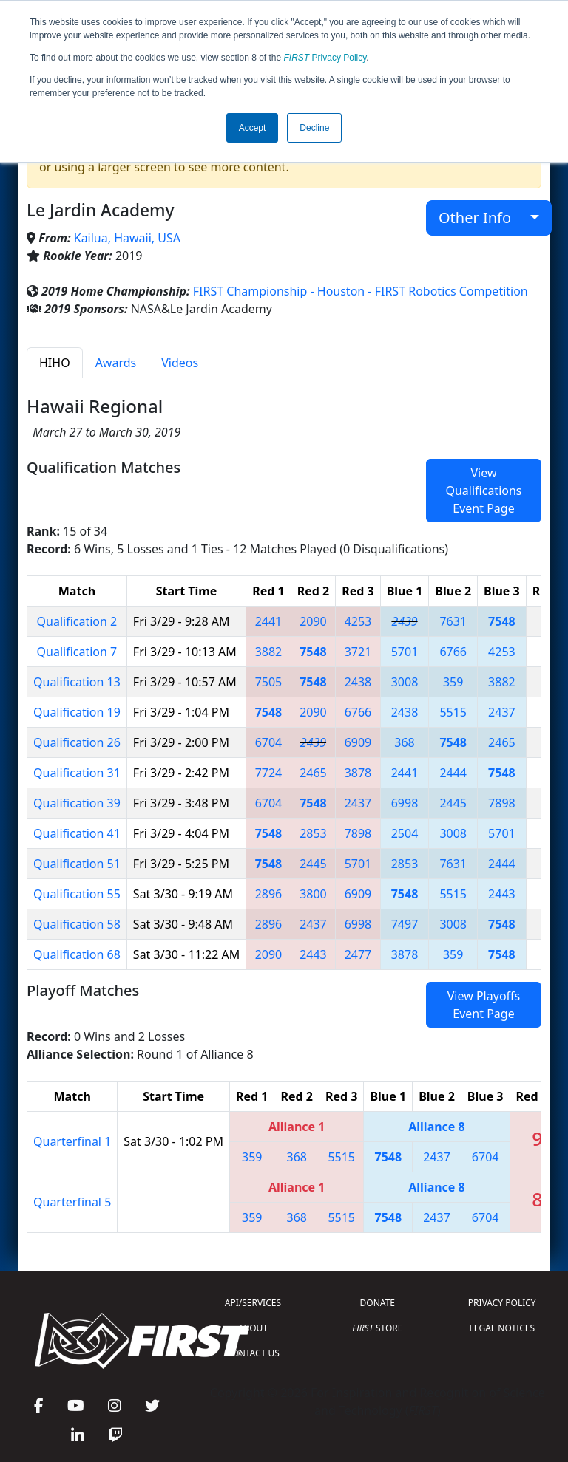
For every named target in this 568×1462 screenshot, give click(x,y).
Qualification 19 (77, 712)
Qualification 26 (77, 742)
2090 (313, 621)
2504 (405, 833)
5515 (453, 712)
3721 (358, 651)
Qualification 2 (77, 621)
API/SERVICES (253, 1303)
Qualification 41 (77, 833)
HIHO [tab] (54, 363)
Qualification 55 (77, 894)
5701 (405, 651)
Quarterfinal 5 (72, 1202)
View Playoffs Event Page (483, 1005)
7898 (501, 803)
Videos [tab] (179, 363)
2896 (269, 894)
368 (404, 742)
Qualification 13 (77, 682)
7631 (453, 621)
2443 (501, 894)
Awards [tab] (116, 363)
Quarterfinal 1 (72, 1141)
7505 (269, 682)
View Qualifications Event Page (483, 490)
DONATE (377, 1303)
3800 (313, 894)
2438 (358, 682)
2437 (501, 712)
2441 (269, 621)
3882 (269, 651)
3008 (405, 682)
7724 (269, 773)
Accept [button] (252, 128)
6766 (453, 651)
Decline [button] (314, 128)
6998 (405, 803)
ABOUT (253, 1328)
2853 (313, 833)
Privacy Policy (325, 57)
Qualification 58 (77, 924)
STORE (377, 1328)
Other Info (483, 218)
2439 (404, 621)
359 (453, 682)
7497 (405, 924)
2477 (358, 954)
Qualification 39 (77, 803)
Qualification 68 (77, 954)
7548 (501, 621)
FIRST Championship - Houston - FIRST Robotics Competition (360, 291)
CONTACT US (253, 1353)
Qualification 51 (77, 863)
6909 (358, 742)
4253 (358, 621)
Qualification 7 (77, 651)
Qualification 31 (77, 773)
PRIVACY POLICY (502, 1303)
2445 (453, 803)
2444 (453, 773)
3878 (358, 773)
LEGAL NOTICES (502, 1328)
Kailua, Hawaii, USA (127, 238)
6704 (269, 742)
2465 (501, 742)
